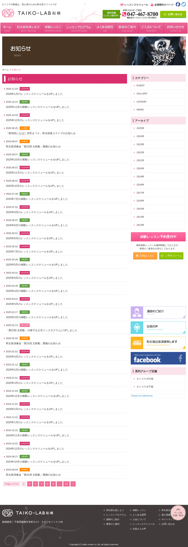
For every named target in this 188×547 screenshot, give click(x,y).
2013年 (140, 225)
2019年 (140, 176)
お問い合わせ (173, 14)
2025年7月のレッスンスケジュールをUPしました (34, 251)
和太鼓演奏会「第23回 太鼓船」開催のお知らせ (33, 146)
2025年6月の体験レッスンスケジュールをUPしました (37, 225)
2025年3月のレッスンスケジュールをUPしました (34, 382)
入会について (139, 519)
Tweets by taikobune (142, 395)
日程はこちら (145, 255)
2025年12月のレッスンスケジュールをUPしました (35, 120)
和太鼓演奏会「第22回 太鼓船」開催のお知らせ (33, 343)
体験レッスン (139, 510)
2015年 (140, 208)
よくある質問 (139, 515)
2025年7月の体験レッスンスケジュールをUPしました (37, 198)
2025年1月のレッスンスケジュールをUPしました (34, 422)
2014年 (140, 216)
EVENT (140, 85)
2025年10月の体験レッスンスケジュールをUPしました (37, 159)
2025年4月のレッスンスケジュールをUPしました (34, 356)
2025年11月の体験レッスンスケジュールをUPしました (37, 106)
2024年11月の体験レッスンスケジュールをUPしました (37, 435)
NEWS (140, 109)
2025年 (140, 128)
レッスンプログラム (116, 515)
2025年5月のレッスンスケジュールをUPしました (34, 303)
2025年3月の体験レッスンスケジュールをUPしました (37, 317)
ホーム (5, 69)
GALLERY (142, 93)
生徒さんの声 (139, 528)
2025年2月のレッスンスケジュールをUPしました (34, 409)
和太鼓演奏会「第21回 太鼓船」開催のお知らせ (33, 474)
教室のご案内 (113, 524)
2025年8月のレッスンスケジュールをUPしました (34, 238)
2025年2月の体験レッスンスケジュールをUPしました (37, 369)
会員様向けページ (163, 4)
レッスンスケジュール (136, 4)
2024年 (140, 136)
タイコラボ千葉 (145, 386)
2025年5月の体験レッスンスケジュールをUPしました (37, 264)
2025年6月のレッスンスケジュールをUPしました (34, 277)
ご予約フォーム (171, 255)
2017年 (140, 192)
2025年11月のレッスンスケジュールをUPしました (35, 172)
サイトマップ (168, 519)
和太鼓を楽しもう (115, 510)
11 (66, 483)
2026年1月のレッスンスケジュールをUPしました (34, 93)
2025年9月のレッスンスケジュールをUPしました (34, 212)
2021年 (140, 160)
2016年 (140, 200)
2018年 (140, 184)
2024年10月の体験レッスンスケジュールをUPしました (37, 461)
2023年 (140, 144)
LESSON (141, 101)
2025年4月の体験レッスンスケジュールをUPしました (37, 290)
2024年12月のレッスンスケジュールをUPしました (35, 448)
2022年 (140, 152)
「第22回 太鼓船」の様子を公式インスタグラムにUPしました (41, 330)
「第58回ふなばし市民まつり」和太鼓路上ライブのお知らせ (41, 133)
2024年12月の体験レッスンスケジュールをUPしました (37, 395)
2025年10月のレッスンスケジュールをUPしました (35, 185)
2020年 (140, 168)
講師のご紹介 (113, 519)
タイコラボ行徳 (145, 378)
